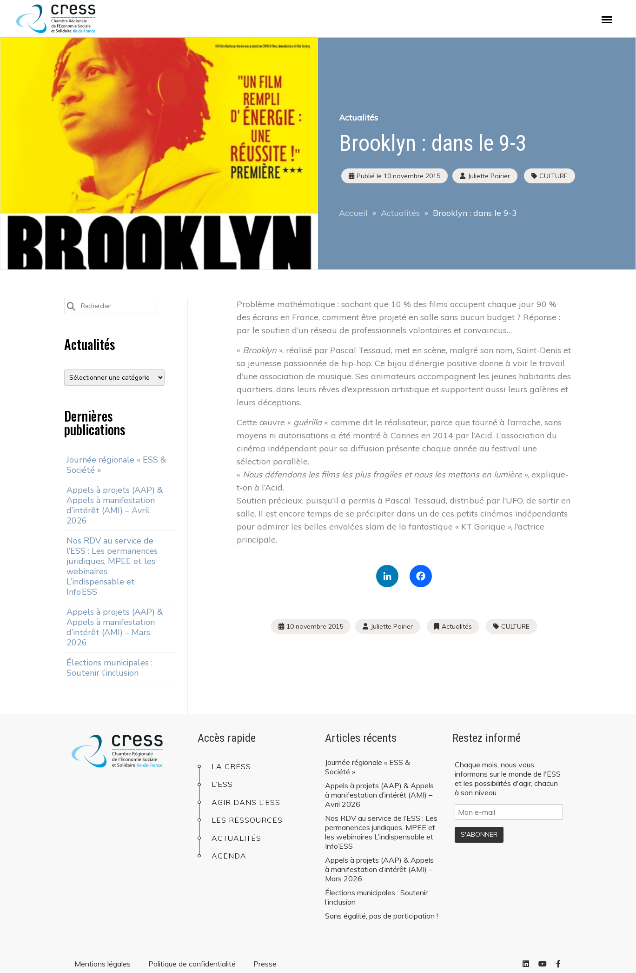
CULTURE (553, 176)
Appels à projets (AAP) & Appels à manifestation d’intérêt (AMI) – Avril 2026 (114, 505)
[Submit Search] (71, 305)
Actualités (358, 117)
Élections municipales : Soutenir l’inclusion (109, 668)
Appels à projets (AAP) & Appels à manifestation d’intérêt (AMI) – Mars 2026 (114, 627)
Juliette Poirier (392, 626)
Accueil (353, 213)
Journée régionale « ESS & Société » (116, 465)
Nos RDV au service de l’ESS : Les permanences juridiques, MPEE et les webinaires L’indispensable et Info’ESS (112, 566)
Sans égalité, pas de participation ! (381, 915)
